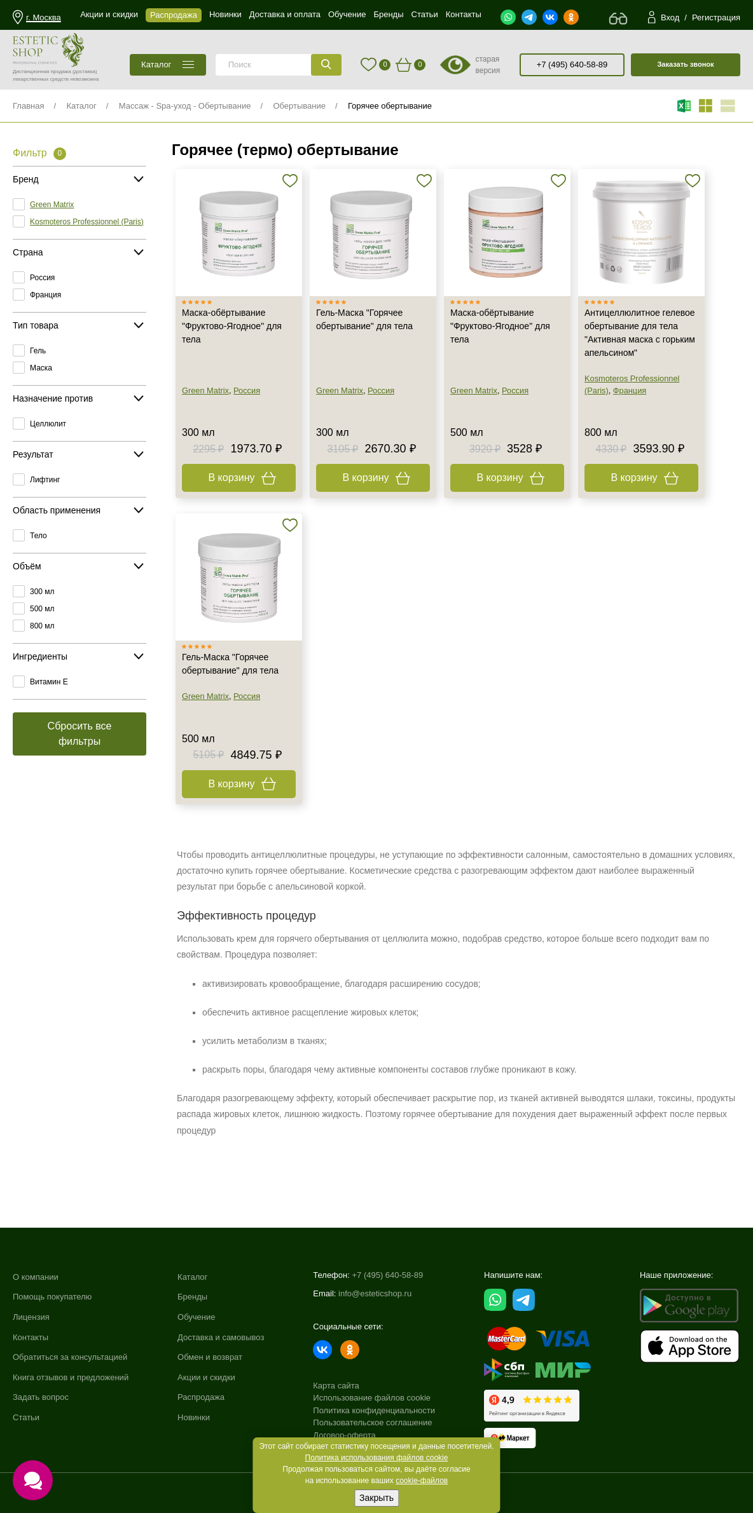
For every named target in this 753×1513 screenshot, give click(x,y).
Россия (42, 277)
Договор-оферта (344, 1435)
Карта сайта (336, 1385)
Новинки (193, 1417)
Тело (38, 535)
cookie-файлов (422, 1480)
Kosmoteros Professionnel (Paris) (87, 221)
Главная (28, 106)
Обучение (196, 1317)
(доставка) (85, 71)
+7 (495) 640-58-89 (572, 64)
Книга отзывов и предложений (70, 1377)
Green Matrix (52, 204)
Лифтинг (45, 479)
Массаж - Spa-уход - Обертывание (185, 106)
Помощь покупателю (52, 1296)
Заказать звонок (685, 64)
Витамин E (49, 681)
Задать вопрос (41, 1397)
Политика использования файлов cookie (376, 1457)
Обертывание (299, 106)
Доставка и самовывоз (220, 1337)
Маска (41, 367)
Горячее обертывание (390, 106)
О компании (36, 1277)
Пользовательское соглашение (372, 1422)
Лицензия (31, 1317)
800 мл (42, 625)
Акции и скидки (206, 1377)
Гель (38, 350)
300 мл (42, 591)
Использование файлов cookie (372, 1397)
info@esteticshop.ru (374, 1293)
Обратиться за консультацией (70, 1357)
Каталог (81, 106)
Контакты (30, 1337)
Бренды (192, 1296)
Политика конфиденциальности (374, 1410)
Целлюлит (48, 423)
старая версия (487, 65)
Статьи (26, 1417)
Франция (45, 294)
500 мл (42, 608)
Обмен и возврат (209, 1357)
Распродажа (201, 1397)
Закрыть (376, 1498)
